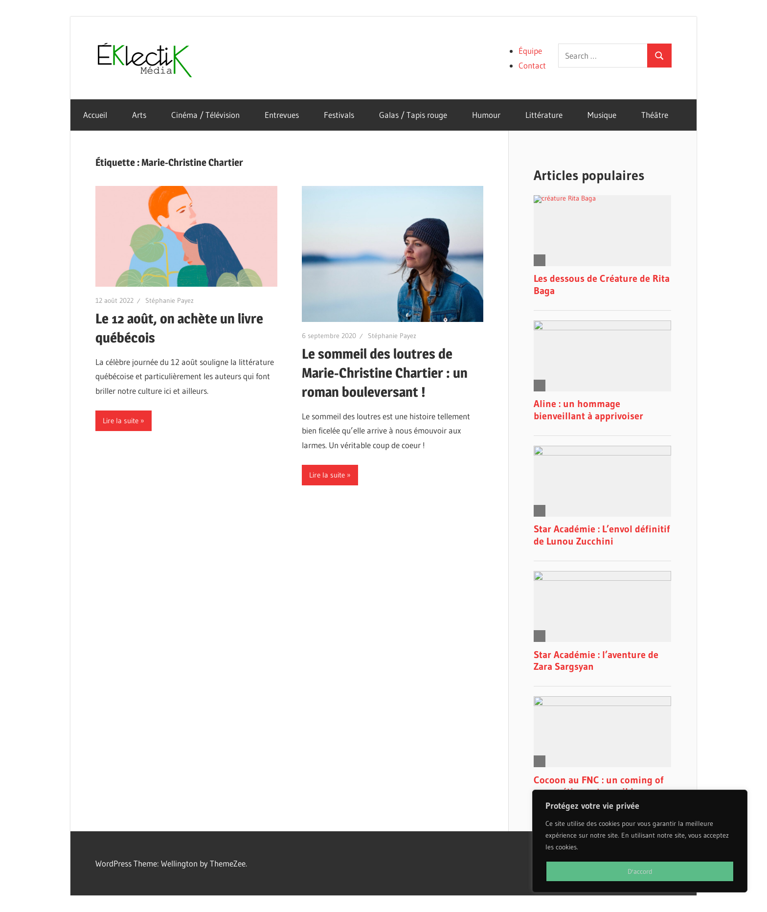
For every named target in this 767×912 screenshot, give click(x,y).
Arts (139, 115)
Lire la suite (120, 420)
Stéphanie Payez (169, 300)
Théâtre (654, 115)
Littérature (544, 115)
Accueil (95, 115)
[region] (639, 841)
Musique (601, 115)
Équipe (530, 51)
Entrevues (282, 115)
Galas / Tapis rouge (413, 115)
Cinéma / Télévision (205, 115)
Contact (532, 65)
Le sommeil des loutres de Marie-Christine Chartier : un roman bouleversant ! (385, 372)
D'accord (640, 871)
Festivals (339, 115)
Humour (486, 115)
